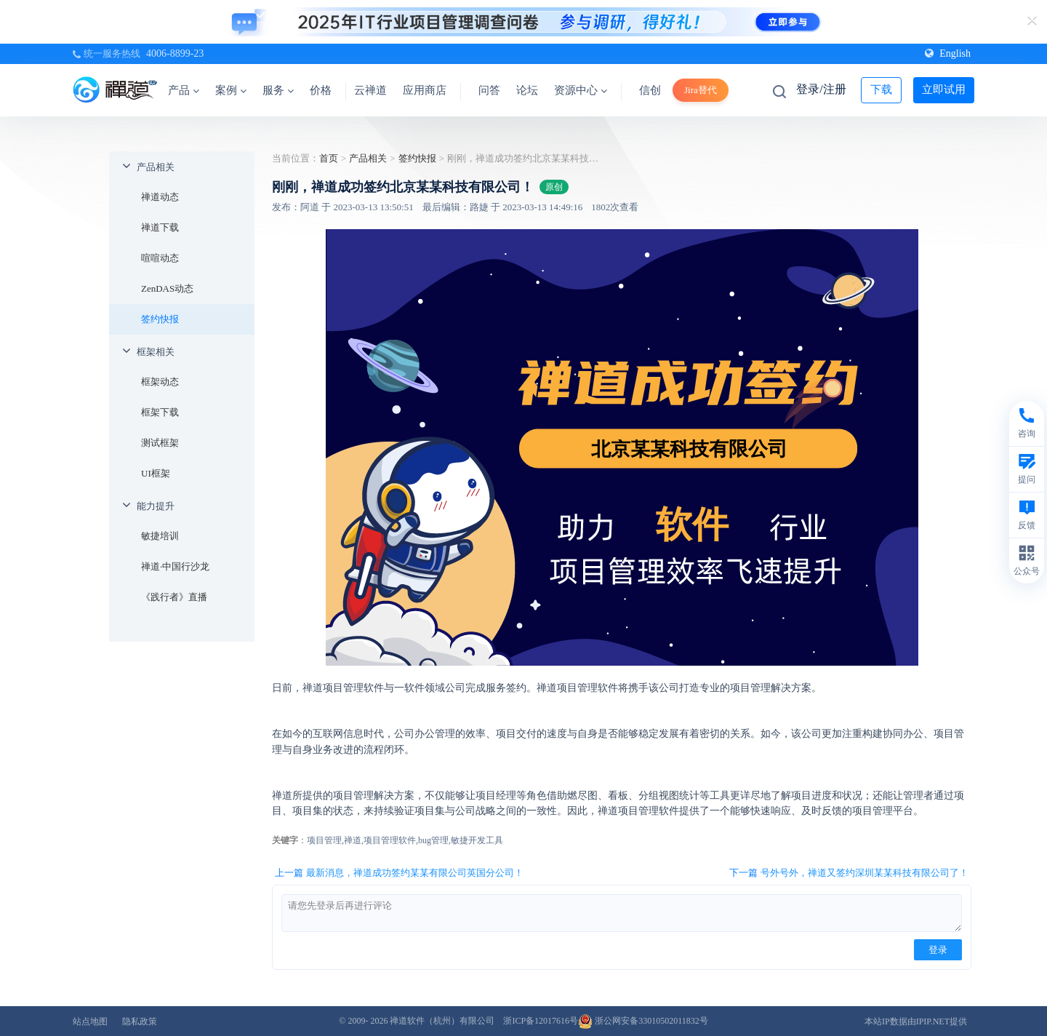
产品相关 (155, 167)
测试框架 (160, 442)
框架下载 (160, 412)
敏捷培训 (160, 535)
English (948, 53)
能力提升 (155, 506)
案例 (230, 90)
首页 (328, 158)
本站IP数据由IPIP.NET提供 (916, 1021)
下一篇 (848, 873)
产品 (183, 90)
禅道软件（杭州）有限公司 (442, 1021)
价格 (321, 90)
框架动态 (160, 381)
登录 (937, 949)
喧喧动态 (160, 257)
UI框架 (155, 473)
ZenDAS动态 (167, 288)
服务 (278, 90)
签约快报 (160, 319)
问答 (489, 90)
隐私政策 (139, 1021)
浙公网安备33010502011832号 (643, 1021)
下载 (881, 89)
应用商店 (424, 90)
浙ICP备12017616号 (540, 1021)
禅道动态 (160, 196)
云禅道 (370, 90)
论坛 (527, 90)
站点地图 (90, 1021)
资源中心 (580, 90)
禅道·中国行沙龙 (175, 566)
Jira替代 (700, 89)
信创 (650, 90)
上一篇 (399, 873)
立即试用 (944, 89)
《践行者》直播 (174, 596)
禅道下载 (160, 227)
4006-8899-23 (175, 53)
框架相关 (155, 351)
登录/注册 (821, 89)
